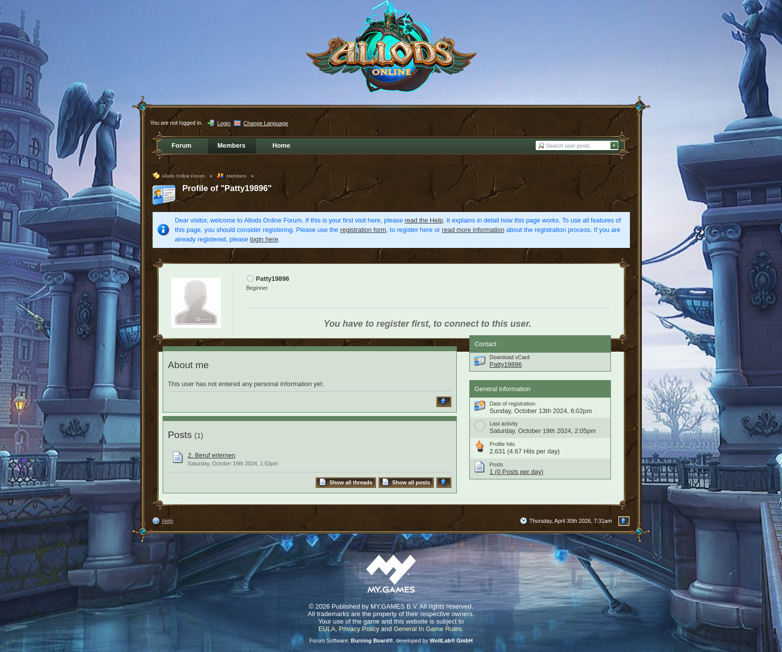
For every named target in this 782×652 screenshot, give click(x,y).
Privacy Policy (359, 629)
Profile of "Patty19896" (227, 188)
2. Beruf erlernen (211, 455)
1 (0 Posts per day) (517, 471)
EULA (326, 629)
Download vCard (510, 357)
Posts (180, 435)
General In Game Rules (427, 629)
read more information (473, 229)
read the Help (423, 220)
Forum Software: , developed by (391, 641)
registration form (363, 229)
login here (264, 239)
